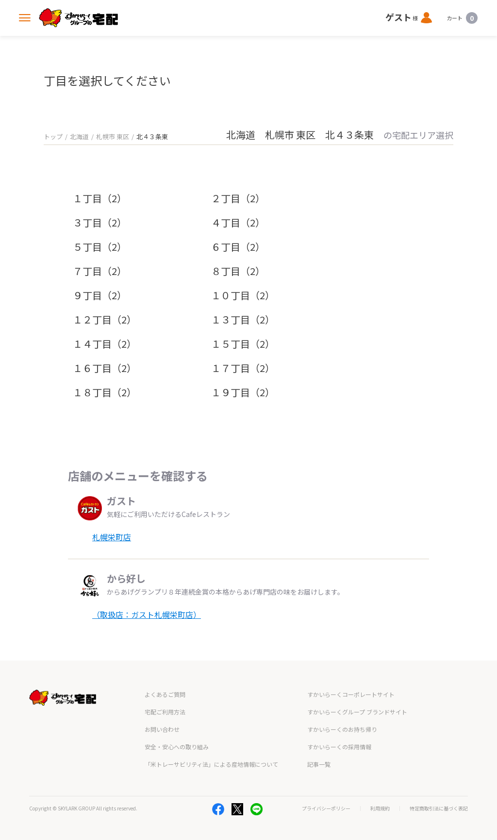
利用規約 (380, 808)
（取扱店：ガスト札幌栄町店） (146, 614)
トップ (53, 136)
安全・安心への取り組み (177, 747)
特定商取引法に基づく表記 (439, 808)
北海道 (79, 136)
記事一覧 (319, 764)
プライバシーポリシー (326, 808)
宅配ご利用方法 (165, 712)
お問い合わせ (162, 729)
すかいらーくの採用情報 (339, 747)
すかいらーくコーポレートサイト (351, 694)
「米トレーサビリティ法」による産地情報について (211, 764)
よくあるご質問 (165, 694)
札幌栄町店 (111, 537)
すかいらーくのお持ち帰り (342, 729)
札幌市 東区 (112, 136)
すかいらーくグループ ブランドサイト (357, 712)
